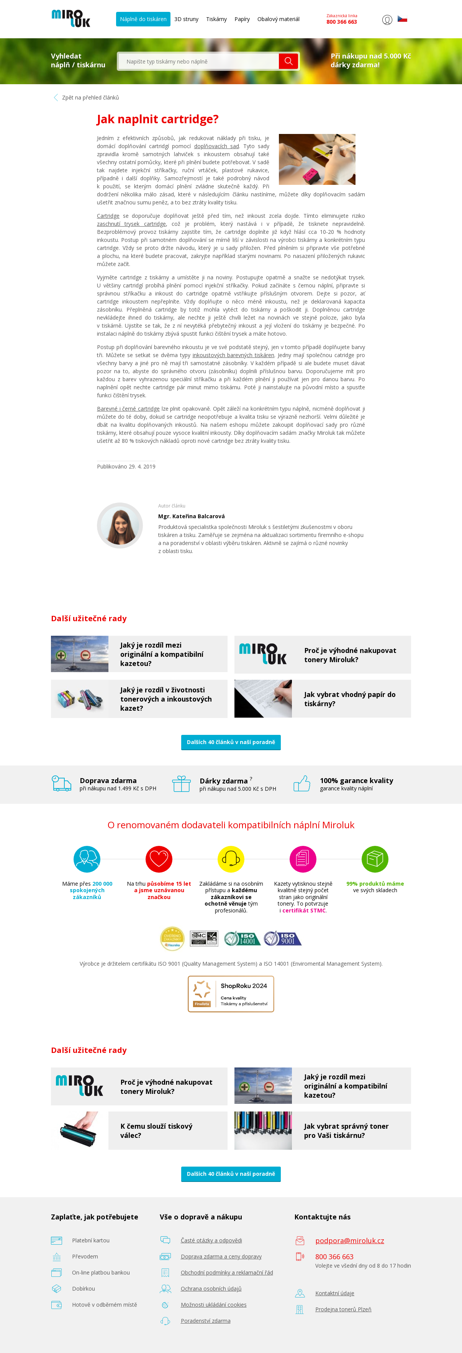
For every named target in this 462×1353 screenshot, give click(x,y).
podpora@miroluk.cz (349, 1240)
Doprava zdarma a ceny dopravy (221, 1256)
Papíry (242, 19)
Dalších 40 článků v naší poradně (231, 742)
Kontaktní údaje (334, 1293)
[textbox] (199, 61)
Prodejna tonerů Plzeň (343, 1309)
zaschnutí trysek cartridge (131, 223)
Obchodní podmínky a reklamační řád (227, 1272)
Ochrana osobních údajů (211, 1288)
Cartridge (108, 215)
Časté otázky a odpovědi (211, 1240)
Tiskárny (216, 19)
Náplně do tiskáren (143, 19)
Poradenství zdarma (206, 1320)
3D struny (186, 19)
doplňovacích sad (216, 146)
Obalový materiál (278, 19)
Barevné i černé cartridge (128, 408)
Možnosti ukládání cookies (214, 1304)
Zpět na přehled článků (85, 97)
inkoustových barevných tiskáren (234, 355)
